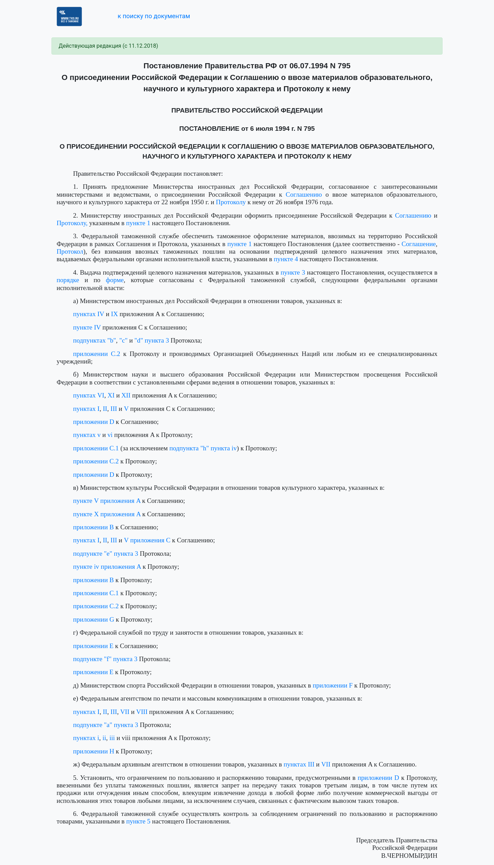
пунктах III (299, 764)
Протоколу (231, 202)
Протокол (70, 251)
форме (115, 280)
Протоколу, (72, 223)
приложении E (93, 645)
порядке (68, 280)
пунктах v (87, 434)
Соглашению (304, 194)
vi (110, 434)
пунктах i (86, 737)
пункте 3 (293, 272)
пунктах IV (88, 314)
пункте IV (87, 327)
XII (126, 395)
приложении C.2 (96, 353)
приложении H (93, 751)
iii (112, 737)
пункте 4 (286, 259)
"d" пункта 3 (151, 340)
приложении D (93, 421)
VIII (142, 711)
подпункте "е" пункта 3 (105, 553)
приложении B (93, 527)
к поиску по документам (154, 16)
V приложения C (147, 540)
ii (104, 737)
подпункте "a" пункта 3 (105, 724)
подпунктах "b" (94, 340)
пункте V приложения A (107, 500)
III (113, 408)
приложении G (93, 619)
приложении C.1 (96, 448)
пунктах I (86, 408)
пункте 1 (138, 223)
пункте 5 (138, 821)
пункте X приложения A (107, 514)
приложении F (333, 685)
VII (125, 711)
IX (114, 314)
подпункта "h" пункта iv (203, 448)
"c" (123, 340)
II (105, 408)
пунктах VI (88, 395)
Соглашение (418, 243)
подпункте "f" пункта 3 (105, 658)
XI (111, 395)
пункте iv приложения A (107, 566)
